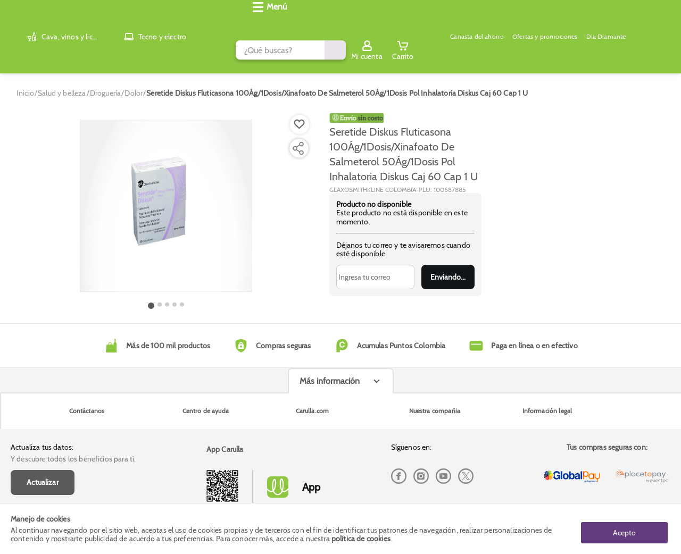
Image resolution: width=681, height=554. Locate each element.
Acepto (624, 529)
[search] (274, 22)
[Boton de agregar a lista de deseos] (299, 115)
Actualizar (43, 412)
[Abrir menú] (24, 51)
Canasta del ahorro (274, 51)
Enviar (448, 268)
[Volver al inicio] (21, 23)
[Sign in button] (630, 23)
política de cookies (361, 539)
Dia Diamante (418, 51)
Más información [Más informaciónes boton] (330, 456)
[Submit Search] (488, 22)
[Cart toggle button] (666, 23)
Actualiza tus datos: (42, 377)
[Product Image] (166, 197)
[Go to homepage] (25, 84)
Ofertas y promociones (350, 51)
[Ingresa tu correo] (375, 268)
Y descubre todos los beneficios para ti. (73, 389)
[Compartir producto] (298, 139)
